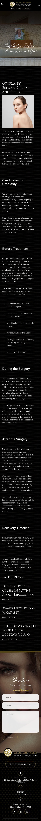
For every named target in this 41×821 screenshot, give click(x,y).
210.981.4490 (21, 9)
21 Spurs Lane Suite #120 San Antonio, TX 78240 (20, 781)
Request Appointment (20, 764)
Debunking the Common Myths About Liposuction (18, 590)
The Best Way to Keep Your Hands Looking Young (20, 630)
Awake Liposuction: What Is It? (19, 610)
